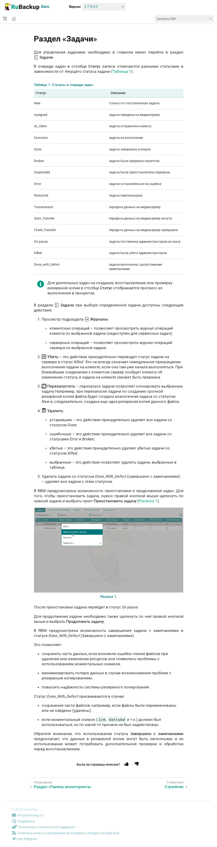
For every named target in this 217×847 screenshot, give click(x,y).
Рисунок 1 (148, 501)
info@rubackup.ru (27, 815)
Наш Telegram (24, 839)
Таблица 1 (122, 71)
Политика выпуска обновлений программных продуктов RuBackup (66, 833)
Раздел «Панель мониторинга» (62, 786)
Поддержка (23, 821)
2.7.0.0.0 (91, 7)
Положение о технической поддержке (43, 827)
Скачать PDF (166, 19)
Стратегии (174, 786)
